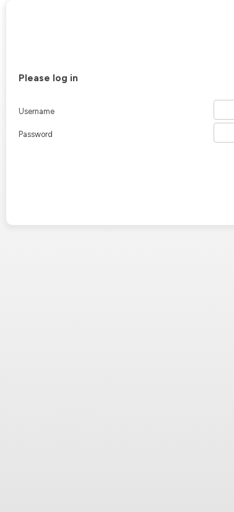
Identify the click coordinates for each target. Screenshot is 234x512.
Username (36, 111)
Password (36, 134)
